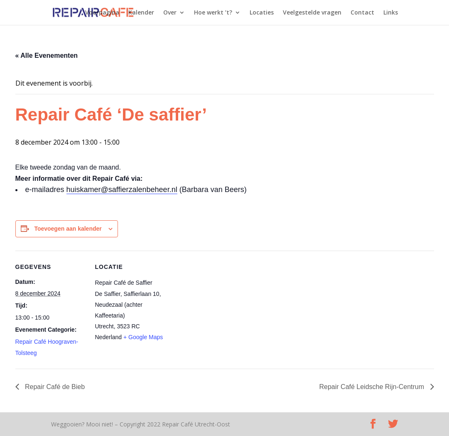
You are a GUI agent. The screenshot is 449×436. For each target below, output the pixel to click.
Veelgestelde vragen (312, 13)
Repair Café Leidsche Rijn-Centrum (372, 386)
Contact (362, 13)
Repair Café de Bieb (54, 386)
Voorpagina (102, 13)
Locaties (262, 13)
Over (170, 13)
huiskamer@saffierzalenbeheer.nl (121, 189)
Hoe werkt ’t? (213, 13)
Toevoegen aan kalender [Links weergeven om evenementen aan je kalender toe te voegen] (67, 228)
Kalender (141, 13)
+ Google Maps (143, 337)
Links (390, 13)
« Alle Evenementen (46, 55)
